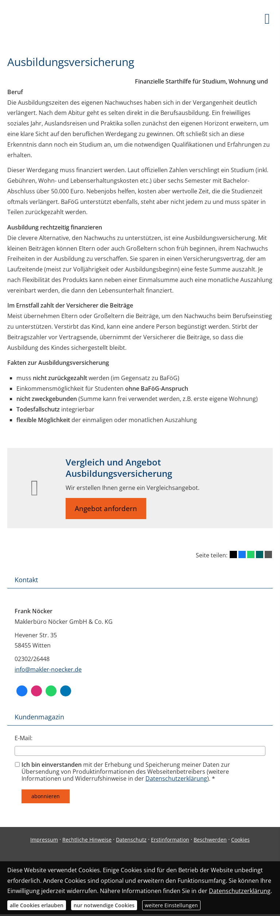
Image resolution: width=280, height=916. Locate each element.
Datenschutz (131, 839)
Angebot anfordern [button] (106, 508)
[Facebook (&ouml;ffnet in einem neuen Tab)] (21, 690)
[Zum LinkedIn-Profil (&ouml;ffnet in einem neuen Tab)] (65, 690)
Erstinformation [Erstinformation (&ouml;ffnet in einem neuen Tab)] (170, 839)
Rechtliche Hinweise (87, 839)
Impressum (44, 839)
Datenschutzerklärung (176, 778)
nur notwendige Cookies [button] (104, 905)
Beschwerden (210, 839)
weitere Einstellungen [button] (171, 905)
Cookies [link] (240, 839)
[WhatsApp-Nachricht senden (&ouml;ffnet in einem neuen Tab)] (51, 690)
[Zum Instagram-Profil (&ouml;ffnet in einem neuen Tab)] (36, 690)
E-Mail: (23, 738)
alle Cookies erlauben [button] (36, 905)
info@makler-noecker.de (48, 669)
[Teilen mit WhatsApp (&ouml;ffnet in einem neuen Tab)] (250, 554)
